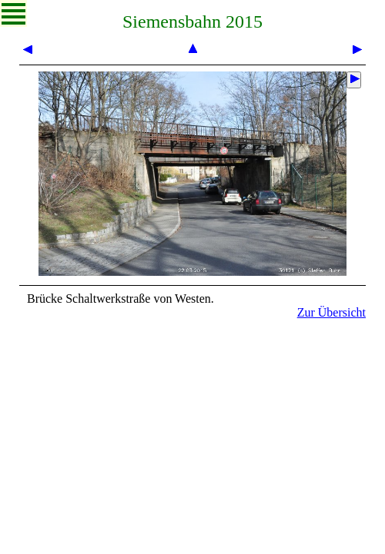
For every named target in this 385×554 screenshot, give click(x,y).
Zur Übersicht (331, 312)
